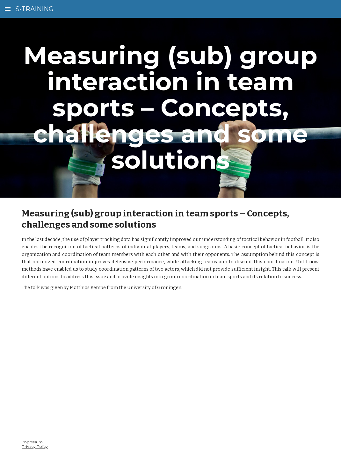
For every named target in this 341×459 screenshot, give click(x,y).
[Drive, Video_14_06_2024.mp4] (93, 367)
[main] (170, 108)
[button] (7, 9)
